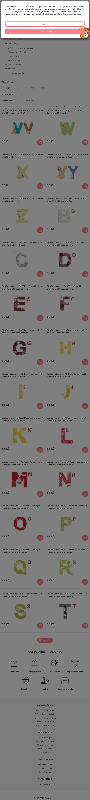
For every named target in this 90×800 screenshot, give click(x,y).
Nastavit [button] (45, 24)
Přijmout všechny (45, 31)
